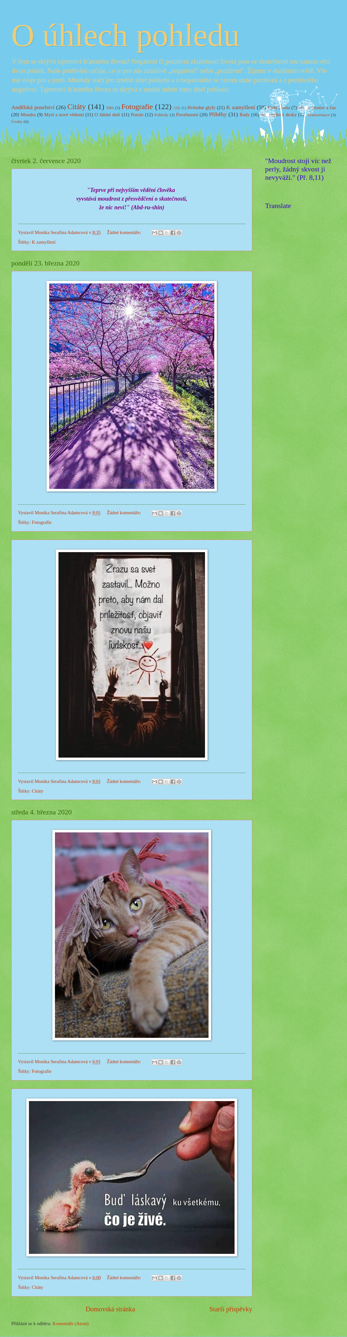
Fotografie (137, 106)
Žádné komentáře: (124, 232)
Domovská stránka (110, 1309)
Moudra (28, 114)
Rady (245, 114)
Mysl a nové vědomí (64, 114)
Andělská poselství (33, 107)
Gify (177, 108)
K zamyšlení (240, 107)
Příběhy (218, 114)
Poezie (137, 114)
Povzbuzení (187, 114)
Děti (110, 107)
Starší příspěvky (230, 1309)
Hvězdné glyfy (201, 107)
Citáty (76, 106)
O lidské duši (107, 114)
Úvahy (16, 121)
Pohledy (161, 114)
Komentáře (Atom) (70, 1323)
